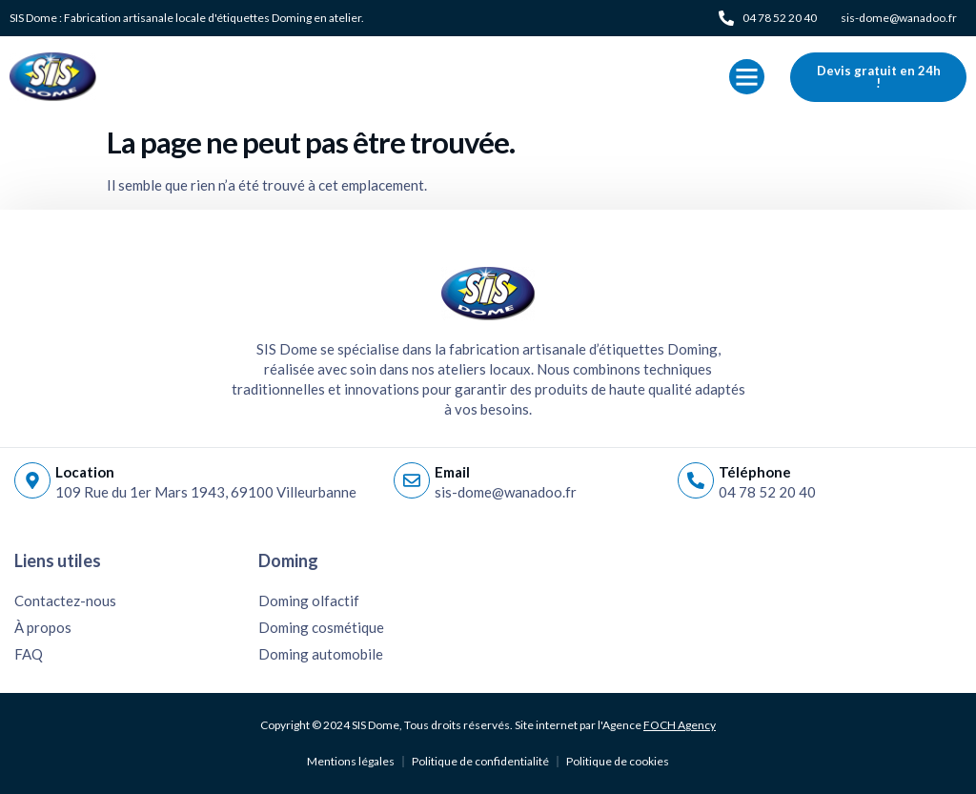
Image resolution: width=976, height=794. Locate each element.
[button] (747, 77)
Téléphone (755, 471)
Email (452, 471)
